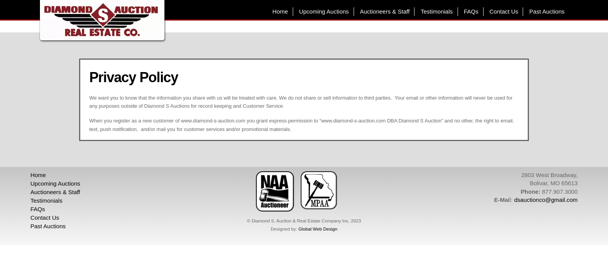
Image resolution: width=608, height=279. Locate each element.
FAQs (471, 11)
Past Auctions (547, 11)
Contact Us (503, 11)
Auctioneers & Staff (384, 11)
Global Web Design (317, 228)
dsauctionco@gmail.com (546, 199)
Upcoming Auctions (324, 11)
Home (280, 11)
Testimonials (437, 11)
